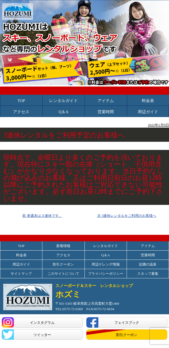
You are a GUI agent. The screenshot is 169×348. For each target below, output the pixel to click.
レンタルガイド (63, 101)
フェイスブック (126, 323)
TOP (21, 101)
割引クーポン (63, 264)
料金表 (148, 101)
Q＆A (63, 112)
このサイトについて (63, 274)
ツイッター (42, 335)
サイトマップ (21, 274)
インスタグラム (42, 323)
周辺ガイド (148, 112)
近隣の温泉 (148, 264)
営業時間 (106, 112)
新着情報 (63, 246)
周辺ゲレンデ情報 (106, 264)
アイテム (106, 101)
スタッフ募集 (147, 274)
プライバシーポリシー (105, 274)
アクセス (21, 112)
